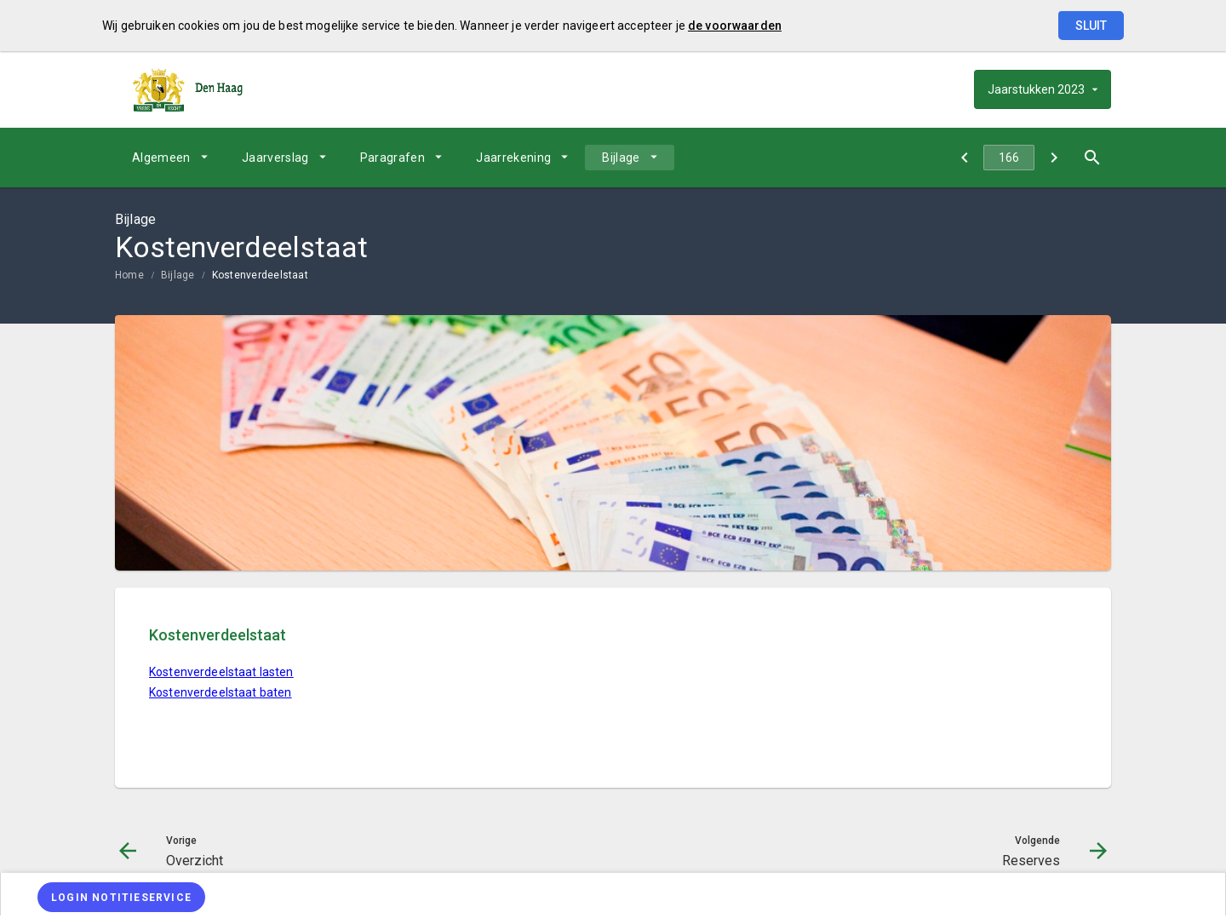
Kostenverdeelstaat (260, 275)
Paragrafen (393, 157)
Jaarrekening (513, 157)
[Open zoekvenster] (1092, 157)
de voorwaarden (735, 25)
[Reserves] (1053, 157)
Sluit (1091, 25)
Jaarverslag (275, 157)
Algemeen (161, 157)
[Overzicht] (964, 157)
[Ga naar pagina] (1008, 157)
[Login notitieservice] (121, 897)
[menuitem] (170, 157)
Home (129, 275)
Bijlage (620, 157)
